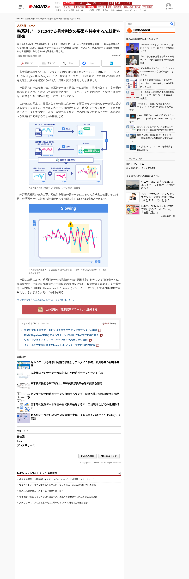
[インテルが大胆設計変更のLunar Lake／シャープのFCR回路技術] (61, 345)
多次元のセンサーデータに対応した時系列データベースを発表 (67, 372)
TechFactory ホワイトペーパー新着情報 (37, 473)
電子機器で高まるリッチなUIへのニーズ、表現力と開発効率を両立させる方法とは (58, 497)
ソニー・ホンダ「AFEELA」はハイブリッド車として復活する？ (158, 185)
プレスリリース (26, 445)
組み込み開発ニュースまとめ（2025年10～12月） (42, 491)
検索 (172, 24)
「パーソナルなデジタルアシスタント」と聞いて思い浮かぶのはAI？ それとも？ (158, 197)
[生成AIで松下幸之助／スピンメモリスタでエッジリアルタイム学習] (63, 330)
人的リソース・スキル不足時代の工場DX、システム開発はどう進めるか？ (54, 502)
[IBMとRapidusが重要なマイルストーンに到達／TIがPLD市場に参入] (63, 335)
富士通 (21, 436)
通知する (51, 63)
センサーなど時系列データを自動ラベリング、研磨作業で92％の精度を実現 (75, 394)
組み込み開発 (30, 19)
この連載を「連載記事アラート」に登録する (71, 309)
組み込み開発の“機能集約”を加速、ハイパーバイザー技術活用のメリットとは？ (57, 479)
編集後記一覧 (169, 216)
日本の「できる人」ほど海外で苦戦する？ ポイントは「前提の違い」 (158, 209)
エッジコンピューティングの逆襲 (140, 168)
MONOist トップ (109, 456)
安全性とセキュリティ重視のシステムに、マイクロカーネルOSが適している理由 (57, 485)
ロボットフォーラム (135, 164)
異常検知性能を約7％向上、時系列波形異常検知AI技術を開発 (66, 383)
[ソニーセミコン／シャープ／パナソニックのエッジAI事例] (58, 340)
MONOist (19, 19)
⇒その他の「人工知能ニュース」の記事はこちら (45, 299)
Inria (20, 441)
